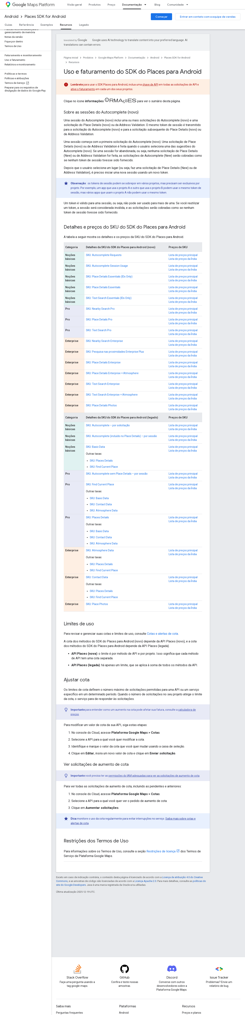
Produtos (95, 4)
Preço (111, 4)
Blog (157, 4)
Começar (161, 16)
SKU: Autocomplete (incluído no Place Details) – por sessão (121, 436)
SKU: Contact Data (101, 504)
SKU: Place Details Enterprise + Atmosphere (112, 373)
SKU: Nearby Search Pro (100, 308)
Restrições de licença (161, 851)
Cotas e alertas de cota (162, 634)
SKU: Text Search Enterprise (103, 383)
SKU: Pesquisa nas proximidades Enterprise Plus (115, 351)
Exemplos (47, 24)
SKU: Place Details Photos (101, 405)
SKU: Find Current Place (104, 466)
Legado (84, 24)
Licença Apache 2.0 (145, 881)
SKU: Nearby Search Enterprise (104, 340)
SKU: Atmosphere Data (104, 510)
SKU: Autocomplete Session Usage (107, 265)
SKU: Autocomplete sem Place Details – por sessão (117, 473)
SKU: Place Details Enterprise (103, 362)
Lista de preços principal (183, 255)
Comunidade (175, 4)
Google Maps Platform (110, 57)
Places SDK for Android (45, 16)
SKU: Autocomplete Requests (104, 255)
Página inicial (71, 57)
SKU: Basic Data (95, 446)
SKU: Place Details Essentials (103, 287)
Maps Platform (33, 4)
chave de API (150, 84)
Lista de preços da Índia (183, 258)
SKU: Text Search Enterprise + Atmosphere (112, 394)
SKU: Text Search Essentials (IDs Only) (108, 298)
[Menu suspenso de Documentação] (146, 4)
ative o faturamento (83, 89)
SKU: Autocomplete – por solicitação (108, 425)
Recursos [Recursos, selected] (66, 24)
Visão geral (74, 4)
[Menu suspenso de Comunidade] (188, 4)
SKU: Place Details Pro (99, 319)
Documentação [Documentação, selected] (132, 4)
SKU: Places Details (101, 460)
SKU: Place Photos (97, 604)
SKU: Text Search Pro (98, 330)
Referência (26, 24)
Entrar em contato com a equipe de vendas (208, 16)
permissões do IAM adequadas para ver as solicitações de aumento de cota (154, 775)
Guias (8, 24)
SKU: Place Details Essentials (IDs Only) (109, 276)
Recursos (74, 62)
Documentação (136, 57)
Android (11, 16)
